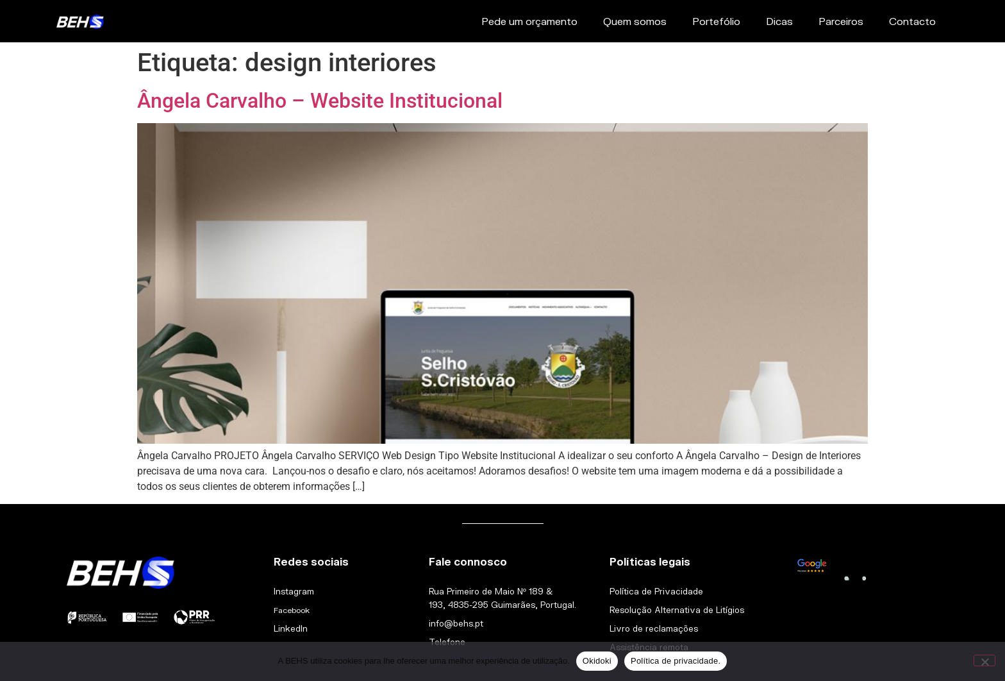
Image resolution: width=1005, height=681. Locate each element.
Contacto (912, 21)
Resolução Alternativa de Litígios (677, 610)
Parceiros (840, 21)
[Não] (984, 660)
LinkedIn (291, 628)
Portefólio (716, 21)
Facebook (292, 610)
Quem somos (635, 21)
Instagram (294, 591)
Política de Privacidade (656, 591)
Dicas (779, 21)
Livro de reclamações (654, 628)
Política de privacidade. (675, 661)
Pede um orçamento (529, 21)
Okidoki (597, 661)
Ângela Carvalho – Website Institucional (320, 100)
